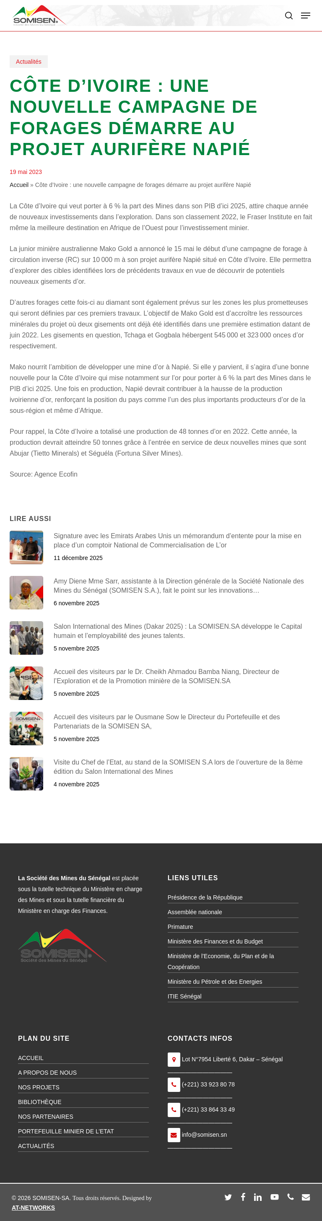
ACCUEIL (31, 1058)
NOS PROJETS (39, 1087)
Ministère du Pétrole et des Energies (215, 981)
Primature (180, 926)
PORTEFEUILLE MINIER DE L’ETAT (66, 1131)
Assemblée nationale (195, 912)
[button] (305, 15)
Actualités (29, 61)
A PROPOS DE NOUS (47, 1072)
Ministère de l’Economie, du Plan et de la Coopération (221, 961)
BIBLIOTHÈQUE (39, 1102)
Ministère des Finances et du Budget (215, 941)
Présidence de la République (205, 897)
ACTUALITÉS (36, 1146)
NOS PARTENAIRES (45, 1116)
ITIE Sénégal (185, 996)
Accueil (19, 184)
